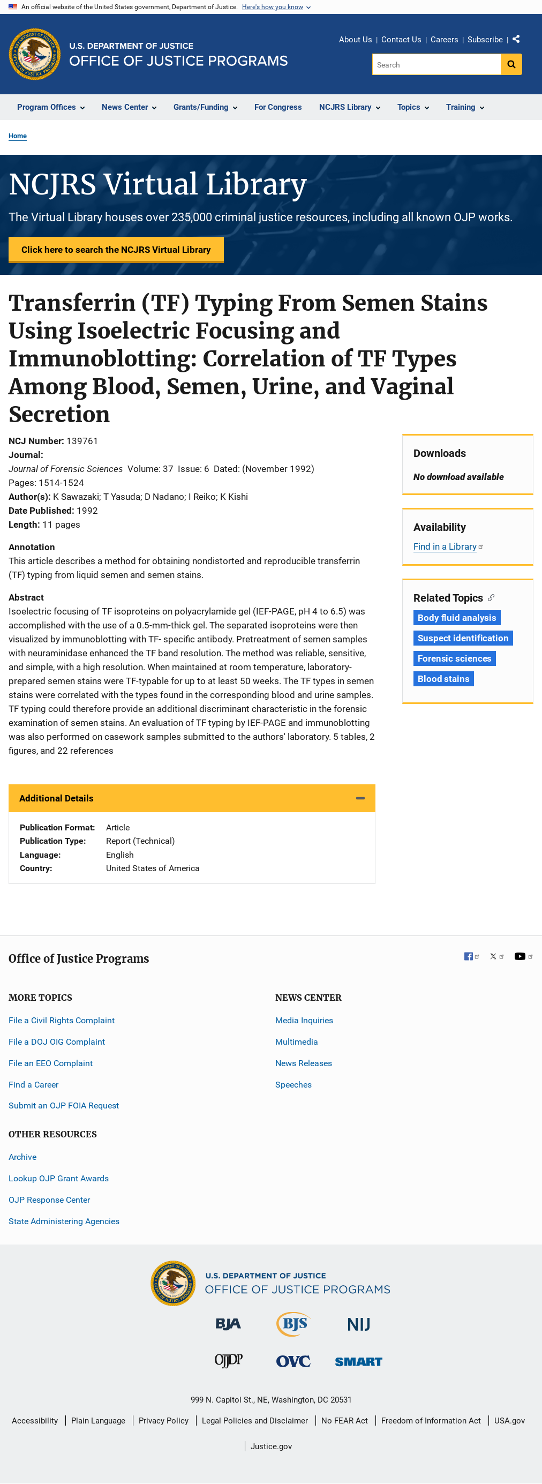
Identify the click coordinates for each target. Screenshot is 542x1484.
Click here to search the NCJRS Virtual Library (116, 249)
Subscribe (485, 39)
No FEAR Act (344, 1421)
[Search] (437, 64)
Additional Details (56, 798)
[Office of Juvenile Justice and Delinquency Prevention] (229, 1364)
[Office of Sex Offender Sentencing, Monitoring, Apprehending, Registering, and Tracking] (358, 1359)
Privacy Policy (164, 1421)
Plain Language (98, 1421)
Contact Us (401, 39)
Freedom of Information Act (431, 1421)
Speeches (293, 1085)
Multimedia (296, 1042)
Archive (22, 1157)
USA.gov (509, 1421)
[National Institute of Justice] (359, 1320)
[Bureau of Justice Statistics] (293, 1332)
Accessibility (35, 1421)
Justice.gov (271, 1446)
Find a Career (33, 1085)
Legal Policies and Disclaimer (255, 1421)
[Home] (179, 54)
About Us (355, 39)
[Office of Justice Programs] (35, 54)
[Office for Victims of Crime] (293, 1361)
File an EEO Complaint (51, 1063)
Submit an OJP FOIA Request (64, 1105)
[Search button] (511, 64)
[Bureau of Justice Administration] (228, 1319)
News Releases (303, 1063)
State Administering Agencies (64, 1221)
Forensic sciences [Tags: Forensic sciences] (455, 658)
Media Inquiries (304, 1020)
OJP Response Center (49, 1200)
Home (18, 136)
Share (520, 41)
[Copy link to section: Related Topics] (488, 596)
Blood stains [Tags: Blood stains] (444, 678)
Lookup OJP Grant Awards (59, 1178)
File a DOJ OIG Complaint (57, 1042)
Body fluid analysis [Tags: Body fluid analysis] (457, 617)
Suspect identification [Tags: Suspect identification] (463, 638)
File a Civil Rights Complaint (62, 1020)
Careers (444, 39)
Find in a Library (448, 546)
